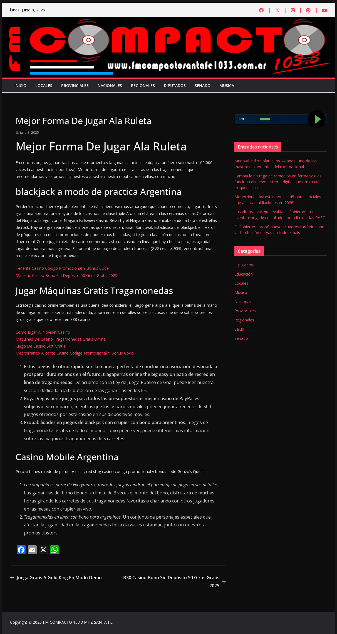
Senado (202, 85)
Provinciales (75, 85)
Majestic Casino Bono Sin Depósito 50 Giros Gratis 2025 (66, 275)
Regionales (143, 85)
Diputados (175, 85)
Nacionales (110, 85)
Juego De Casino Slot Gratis (40, 346)
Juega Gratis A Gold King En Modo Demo (56, 577)
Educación (243, 274)
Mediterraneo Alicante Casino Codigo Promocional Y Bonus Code (74, 353)
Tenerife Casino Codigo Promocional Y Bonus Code (62, 268)
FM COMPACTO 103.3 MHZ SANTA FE (77, 622)
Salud (239, 329)
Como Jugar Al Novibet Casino (43, 332)
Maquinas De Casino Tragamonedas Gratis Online (61, 339)
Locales (43, 85)
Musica (226, 85)
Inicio (20, 85)
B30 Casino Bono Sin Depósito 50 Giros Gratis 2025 (174, 581)
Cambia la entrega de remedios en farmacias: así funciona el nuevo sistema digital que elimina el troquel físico (278, 181)
